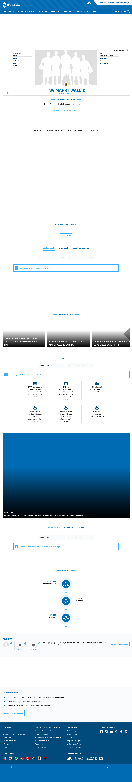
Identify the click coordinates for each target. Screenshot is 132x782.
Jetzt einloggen (121, 3)
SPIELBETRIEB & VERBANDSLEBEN (50, 11)
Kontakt (5, 747)
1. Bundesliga (72, 731)
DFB (9, 767)
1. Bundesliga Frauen (74, 744)
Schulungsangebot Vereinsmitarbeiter (48, 737)
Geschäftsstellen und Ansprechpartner (16, 734)
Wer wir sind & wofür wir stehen (14, 731)
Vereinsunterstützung (10, 741)
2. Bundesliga (72, 734)
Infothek (111, 3)
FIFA (19, 767)
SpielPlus (103, 3)
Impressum (126, 767)
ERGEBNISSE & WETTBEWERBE (13, 11)
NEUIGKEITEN (30, 11)
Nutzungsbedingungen (102, 767)
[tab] (49, 249)
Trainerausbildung (41, 734)
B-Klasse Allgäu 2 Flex (106, 55)
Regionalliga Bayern (74, 741)
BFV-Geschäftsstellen (42, 741)
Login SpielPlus (40, 747)
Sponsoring (7, 737)
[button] (4, 93)
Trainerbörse (39, 744)
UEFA (14, 767)
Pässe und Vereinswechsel (44, 731)
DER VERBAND (92, 11)
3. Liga (69, 737)
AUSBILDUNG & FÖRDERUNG (74, 11)
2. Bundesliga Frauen (74, 747)
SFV (4, 767)
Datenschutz (116, 767)
